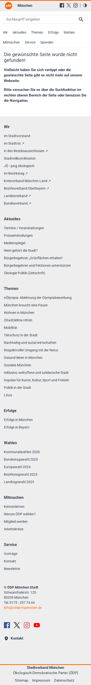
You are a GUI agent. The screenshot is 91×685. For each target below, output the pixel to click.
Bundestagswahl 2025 (21, 459)
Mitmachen (11, 42)
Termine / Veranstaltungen (24, 228)
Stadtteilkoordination (20, 158)
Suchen (81, 19)
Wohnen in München (19, 313)
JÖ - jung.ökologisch (19, 166)
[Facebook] (62, 5)
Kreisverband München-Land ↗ (27, 181)
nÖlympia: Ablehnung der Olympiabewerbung (38, 298)
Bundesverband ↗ (17, 203)
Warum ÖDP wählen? (20, 514)
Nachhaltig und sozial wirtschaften (30, 343)
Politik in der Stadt (17, 388)
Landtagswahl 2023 (19, 482)
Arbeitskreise (13, 529)
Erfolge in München (18, 420)
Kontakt (10, 561)
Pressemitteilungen (18, 235)
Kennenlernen (14, 506)
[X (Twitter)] (68, 5)
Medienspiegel (14, 243)
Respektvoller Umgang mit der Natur (31, 350)
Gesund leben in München (23, 358)
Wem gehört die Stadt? (21, 250)
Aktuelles (19, 32)
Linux (8, 395)
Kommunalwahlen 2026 (22, 452)
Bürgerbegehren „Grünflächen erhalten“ (33, 258)
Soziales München (17, 365)
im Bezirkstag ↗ (16, 173)
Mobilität (10, 328)
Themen (37, 32)
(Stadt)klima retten (18, 320)
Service (30, 42)
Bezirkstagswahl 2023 (20, 474)
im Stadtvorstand (17, 136)
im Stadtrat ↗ (14, 143)
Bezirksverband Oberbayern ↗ (26, 188)
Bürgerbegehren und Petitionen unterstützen (37, 265)
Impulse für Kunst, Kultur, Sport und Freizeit (36, 380)
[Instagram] (75, 5)
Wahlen (69, 32)
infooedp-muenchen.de (23, 608)
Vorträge (10, 554)
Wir (5, 32)
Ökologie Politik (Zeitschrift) (24, 273)
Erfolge (53, 32)
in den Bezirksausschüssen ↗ (26, 151)
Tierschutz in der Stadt (21, 335)
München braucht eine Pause (26, 305)
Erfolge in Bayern (16, 427)
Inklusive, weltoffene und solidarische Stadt (36, 373)
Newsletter (12, 569)
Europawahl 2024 (17, 467)
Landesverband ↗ (17, 196)
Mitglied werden (16, 521)
